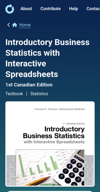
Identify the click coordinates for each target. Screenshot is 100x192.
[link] (9, 12)
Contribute (51, 8)
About (26, 8)
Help (73, 8)
